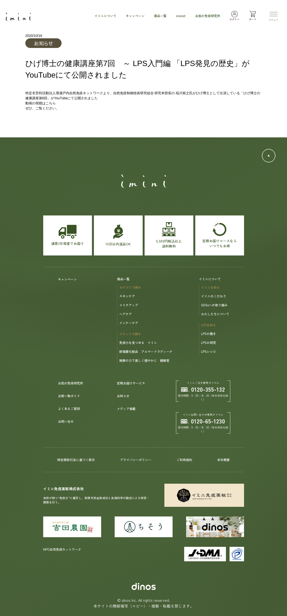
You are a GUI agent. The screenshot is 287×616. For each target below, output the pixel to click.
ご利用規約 (184, 459)
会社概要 (223, 459)
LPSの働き (208, 333)
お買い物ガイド (69, 396)
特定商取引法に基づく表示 (76, 459)
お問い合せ (66, 421)
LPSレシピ (208, 351)
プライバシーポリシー (135, 459)
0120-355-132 (203, 389)
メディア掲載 (126, 408)
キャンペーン (67, 279)
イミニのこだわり (213, 296)
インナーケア (128, 323)
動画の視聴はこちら (40, 103)
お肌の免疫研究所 (70, 383)
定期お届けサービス (131, 383)
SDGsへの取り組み (214, 305)
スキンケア (127, 296)
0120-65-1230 (203, 421)
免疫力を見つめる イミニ (138, 342)
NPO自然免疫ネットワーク (62, 549)
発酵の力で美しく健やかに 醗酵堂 (144, 360)
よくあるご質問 (69, 408)
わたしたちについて (215, 314)
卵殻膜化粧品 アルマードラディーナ (146, 351)
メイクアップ (128, 305)
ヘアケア (125, 314)
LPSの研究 (208, 342)
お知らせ (123, 396)
